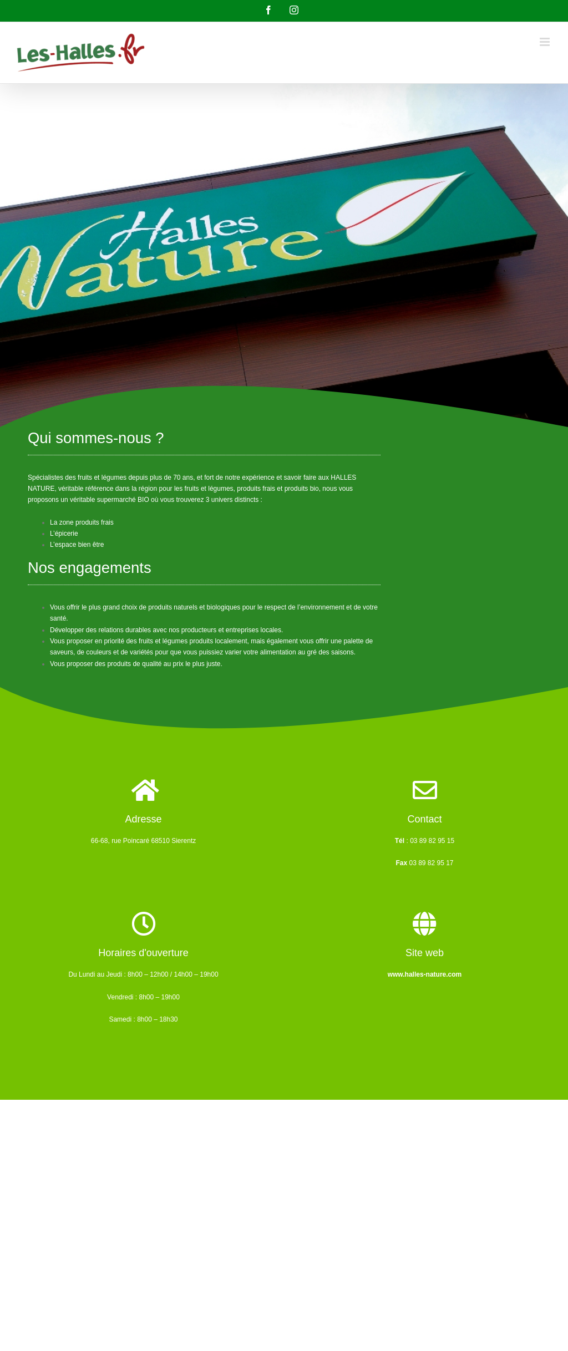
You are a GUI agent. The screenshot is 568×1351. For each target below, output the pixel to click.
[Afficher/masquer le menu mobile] (545, 42)
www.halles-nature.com (425, 974)
